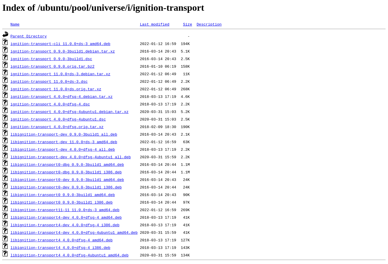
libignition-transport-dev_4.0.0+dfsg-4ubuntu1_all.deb (70, 156)
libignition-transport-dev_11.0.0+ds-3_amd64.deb (63, 141)
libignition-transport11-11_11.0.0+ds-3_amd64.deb (64, 209)
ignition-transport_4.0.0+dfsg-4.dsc (50, 104)
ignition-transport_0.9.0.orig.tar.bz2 (52, 66)
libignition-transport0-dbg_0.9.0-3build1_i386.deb (66, 172)
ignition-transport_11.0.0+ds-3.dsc (49, 81)
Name (15, 24)
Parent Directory (28, 36)
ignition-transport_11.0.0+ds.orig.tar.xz (55, 88)
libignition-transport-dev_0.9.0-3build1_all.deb (63, 134)
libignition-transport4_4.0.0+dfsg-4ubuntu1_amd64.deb (69, 255)
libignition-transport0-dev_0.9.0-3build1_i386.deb (66, 187)
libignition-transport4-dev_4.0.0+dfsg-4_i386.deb (64, 224)
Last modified (154, 24)
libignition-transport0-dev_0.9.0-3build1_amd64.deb (67, 179)
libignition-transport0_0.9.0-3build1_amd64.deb (62, 194)
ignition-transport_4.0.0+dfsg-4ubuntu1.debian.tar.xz (69, 111)
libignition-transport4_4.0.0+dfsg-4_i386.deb (60, 247)
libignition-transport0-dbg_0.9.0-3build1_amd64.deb (67, 164)
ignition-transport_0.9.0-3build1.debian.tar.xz (62, 51)
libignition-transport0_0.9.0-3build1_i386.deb (61, 202)
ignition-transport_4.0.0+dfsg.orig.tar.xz (57, 126)
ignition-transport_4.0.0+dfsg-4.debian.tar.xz (61, 96)
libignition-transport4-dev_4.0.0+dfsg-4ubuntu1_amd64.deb (74, 232)
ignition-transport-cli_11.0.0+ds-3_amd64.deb (60, 43)
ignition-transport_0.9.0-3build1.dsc (51, 58)
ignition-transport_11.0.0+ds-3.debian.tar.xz (60, 73)
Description (209, 24)
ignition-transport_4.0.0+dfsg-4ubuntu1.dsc (58, 119)
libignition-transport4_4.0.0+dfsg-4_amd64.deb (61, 240)
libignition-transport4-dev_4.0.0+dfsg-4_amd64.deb (66, 217)
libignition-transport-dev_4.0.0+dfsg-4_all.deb (62, 149)
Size (187, 24)
